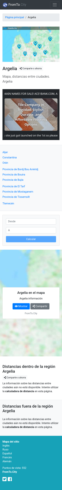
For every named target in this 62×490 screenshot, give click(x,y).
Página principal (14, 17)
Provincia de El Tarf (13, 186)
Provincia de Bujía (12, 179)
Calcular (31, 239)
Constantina (9, 157)
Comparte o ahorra (30, 68)
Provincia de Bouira (13, 174)
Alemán (6, 461)
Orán (5, 162)
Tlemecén (8, 203)
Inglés (6, 445)
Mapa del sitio (10, 441)
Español (7, 453)
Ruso (5, 449)
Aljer (5, 152)
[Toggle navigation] (54, 4)
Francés (7, 457)
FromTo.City (9, 471)
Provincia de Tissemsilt (16, 196)
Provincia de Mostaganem (17, 191)
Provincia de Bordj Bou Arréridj (20, 169)
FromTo (14, 4)
